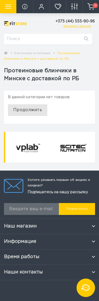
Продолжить (27, 110)
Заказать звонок (77, 26)
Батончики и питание (32, 53)
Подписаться (77, 208)
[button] (41, 6)
